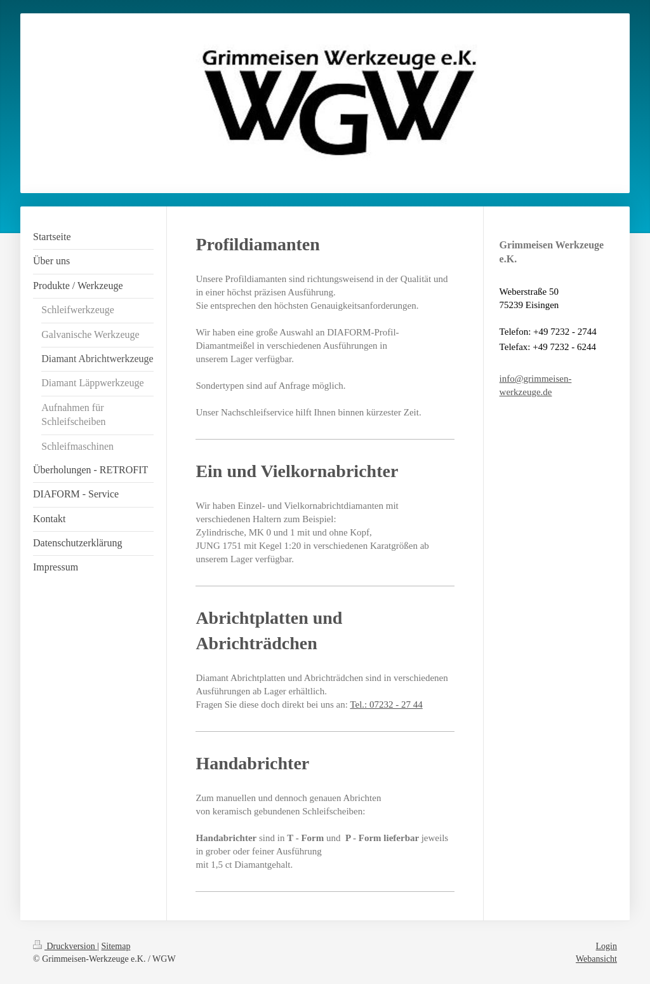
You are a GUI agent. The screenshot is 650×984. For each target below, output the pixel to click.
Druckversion (65, 946)
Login (606, 946)
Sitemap (116, 946)
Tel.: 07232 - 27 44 (386, 704)
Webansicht (596, 959)
